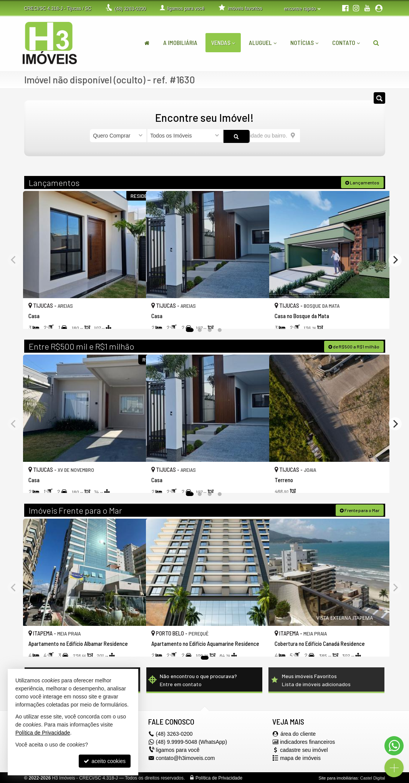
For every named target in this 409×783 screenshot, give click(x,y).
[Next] (395, 259)
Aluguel (263, 42)
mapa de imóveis (300, 757)
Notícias (304, 42)
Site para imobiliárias (338, 777)
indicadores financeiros (307, 741)
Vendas (223, 42)
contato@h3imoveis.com (185, 757)
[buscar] (309, 135)
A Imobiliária (180, 42)
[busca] (376, 42)
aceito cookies (105, 761)
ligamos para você (178, 749)
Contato (346, 42)
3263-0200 (130, 9)
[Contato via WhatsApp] (394, 745)
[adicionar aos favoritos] (132, 316)
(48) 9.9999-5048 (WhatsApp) (191, 741)
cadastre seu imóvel (304, 749)
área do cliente (298, 733)
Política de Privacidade (218, 777)
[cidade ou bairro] (262, 135)
